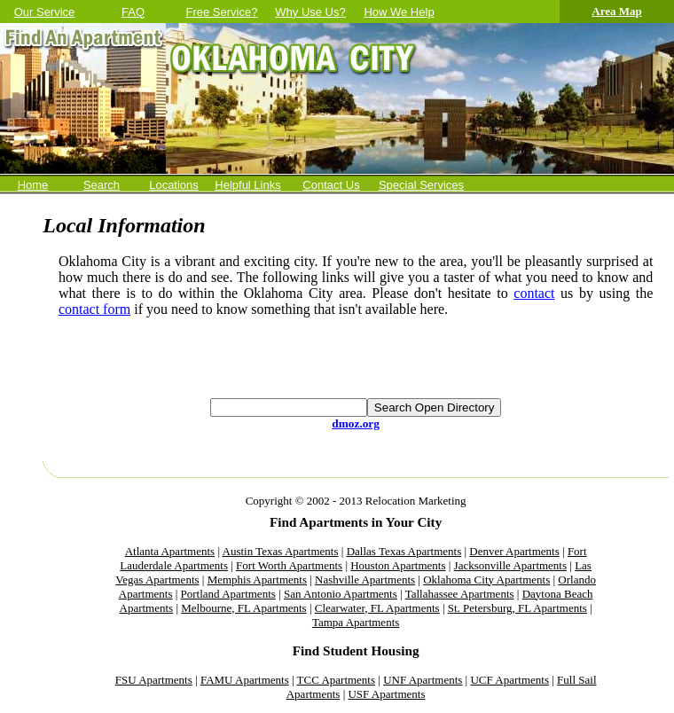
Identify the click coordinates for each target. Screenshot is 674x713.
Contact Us (330, 185)
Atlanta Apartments (170, 551)
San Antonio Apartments (340, 593)
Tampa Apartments (355, 622)
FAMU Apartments (244, 679)
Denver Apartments (514, 551)
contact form (94, 309)
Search (101, 185)
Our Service (44, 12)
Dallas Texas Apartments (404, 551)
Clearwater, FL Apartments (377, 608)
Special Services (421, 185)
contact (533, 293)
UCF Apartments (509, 679)
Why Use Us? (310, 12)
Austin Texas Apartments (281, 551)
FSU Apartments (153, 679)
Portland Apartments (228, 593)
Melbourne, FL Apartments (243, 608)
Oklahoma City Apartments (486, 579)
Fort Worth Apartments (289, 565)
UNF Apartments (422, 679)
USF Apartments (386, 694)
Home (33, 185)
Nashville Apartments (365, 579)
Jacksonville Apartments (510, 565)
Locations (174, 185)
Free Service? (222, 12)
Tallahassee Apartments (459, 593)
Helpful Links (247, 185)
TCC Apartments (336, 679)
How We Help (399, 12)
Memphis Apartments (257, 579)
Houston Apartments (397, 565)
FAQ (133, 12)
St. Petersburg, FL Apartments (517, 608)
